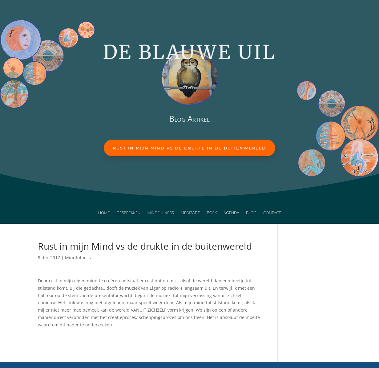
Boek (212, 213)
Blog (251, 213)
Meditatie (190, 213)
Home (104, 213)
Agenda (231, 213)
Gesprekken (129, 213)
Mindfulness (160, 213)
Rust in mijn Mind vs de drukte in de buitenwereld (189, 147)
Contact (272, 213)
